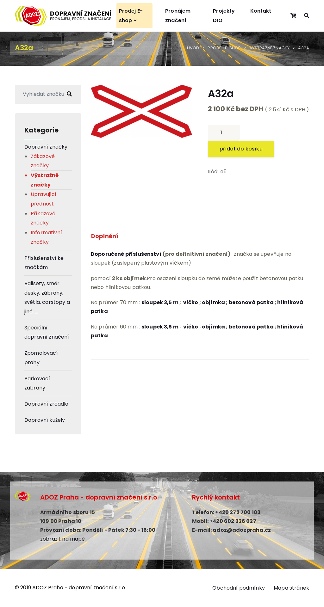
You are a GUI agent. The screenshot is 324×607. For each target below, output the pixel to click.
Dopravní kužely (44, 420)
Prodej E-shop (131, 15)
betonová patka (251, 326)
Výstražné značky (270, 48)
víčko (190, 302)
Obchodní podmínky (238, 588)
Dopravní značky (45, 146)
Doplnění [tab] (104, 236)
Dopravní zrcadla (46, 404)
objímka (213, 302)
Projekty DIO (224, 15)
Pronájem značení (177, 15)
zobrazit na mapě (62, 539)
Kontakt (260, 11)
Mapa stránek (291, 588)
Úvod (193, 48)
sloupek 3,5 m (159, 302)
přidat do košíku (241, 148)
